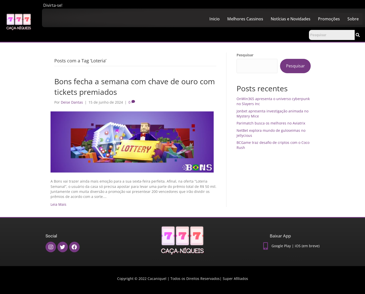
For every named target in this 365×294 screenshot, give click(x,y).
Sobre (353, 19)
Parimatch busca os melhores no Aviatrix (271, 123)
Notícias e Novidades (290, 19)
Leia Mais (58, 204)
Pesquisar (245, 55)
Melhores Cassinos (245, 19)
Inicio (214, 19)
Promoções (329, 19)
